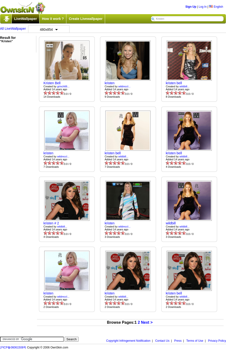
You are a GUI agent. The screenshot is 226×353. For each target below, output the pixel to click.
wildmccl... (124, 86)
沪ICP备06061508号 (13, 347)
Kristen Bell (52, 83)
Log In (203, 6)
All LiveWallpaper (13, 28)
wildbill (171, 223)
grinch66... (63, 86)
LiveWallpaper (25, 19)
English (216, 6)
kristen (109, 83)
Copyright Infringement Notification (128, 340)
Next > (146, 322)
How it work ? (53, 19)
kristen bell (174, 83)
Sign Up (190, 6)
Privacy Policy (217, 340)
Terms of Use (194, 340)
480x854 (49, 29)
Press (178, 340)
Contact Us (162, 340)
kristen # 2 (51, 223)
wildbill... (184, 86)
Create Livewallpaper (85, 19)
